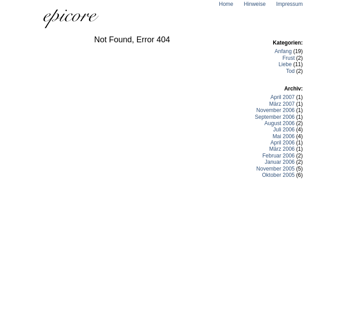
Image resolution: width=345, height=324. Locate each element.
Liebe (285, 64)
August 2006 (280, 123)
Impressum (289, 4)
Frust (289, 58)
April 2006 (282, 143)
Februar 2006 (278, 156)
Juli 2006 (284, 129)
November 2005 (276, 169)
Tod (290, 71)
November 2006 (276, 110)
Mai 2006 (284, 136)
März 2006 (282, 149)
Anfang (283, 51)
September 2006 (275, 117)
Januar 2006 (280, 162)
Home (226, 4)
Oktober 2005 (278, 175)
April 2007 (282, 97)
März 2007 (282, 104)
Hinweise (255, 4)
